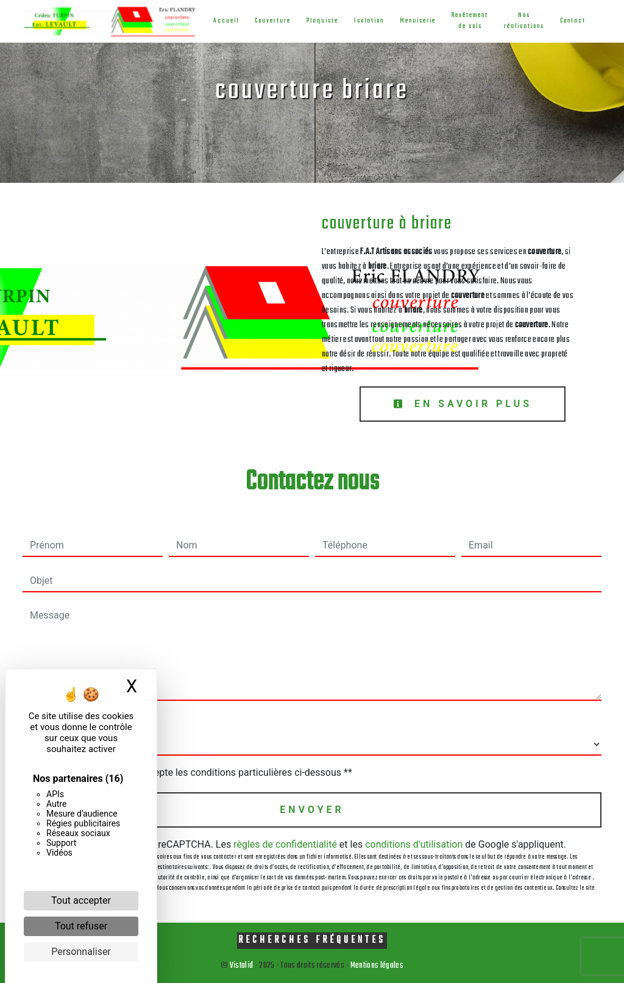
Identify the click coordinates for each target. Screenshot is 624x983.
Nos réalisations (524, 21)
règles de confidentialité (285, 844)
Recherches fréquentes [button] (312, 940)
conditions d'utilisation (414, 844)
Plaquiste (322, 21)
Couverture (273, 21)
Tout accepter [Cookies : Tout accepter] (81, 900)
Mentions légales (376, 966)
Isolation (369, 21)
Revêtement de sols (470, 21)
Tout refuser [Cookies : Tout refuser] (81, 926)
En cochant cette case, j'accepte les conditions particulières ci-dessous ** (193, 772)
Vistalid (242, 966)
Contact (573, 21)
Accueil (226, 21)
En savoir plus (462, 404)
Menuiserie (418, 21)
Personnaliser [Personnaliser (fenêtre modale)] (81, 951)
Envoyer (312, 809)
